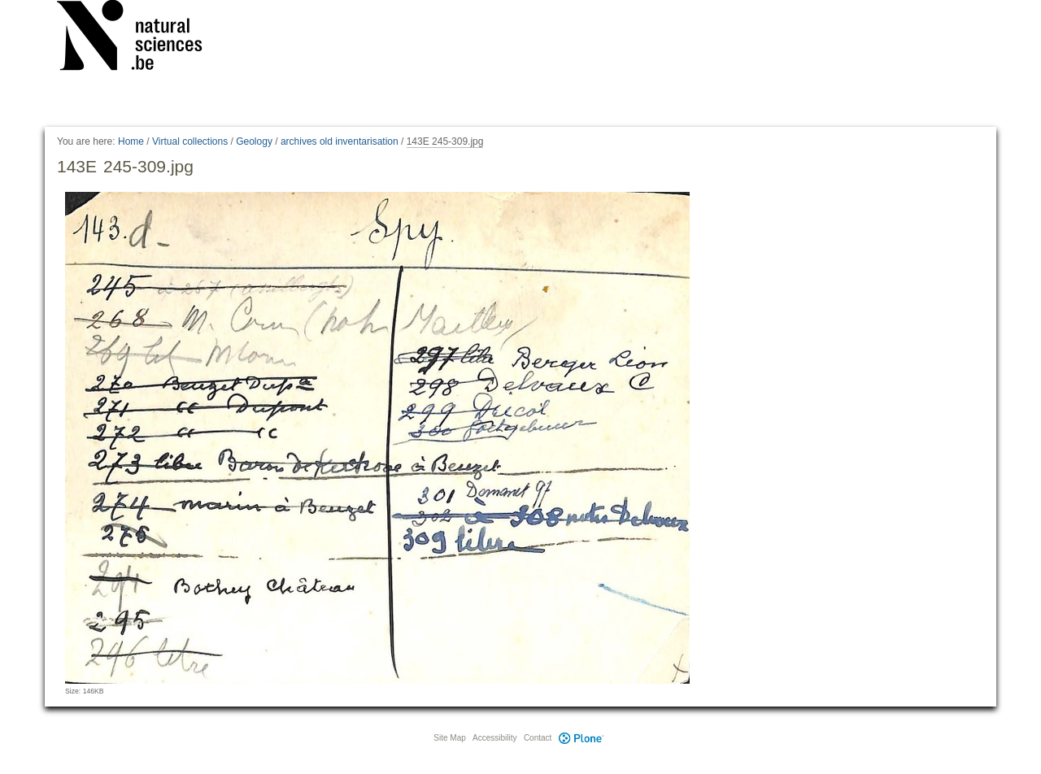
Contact (537, 737)
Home (131, 141)
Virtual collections (190, 141)
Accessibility (494, 737)
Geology (254, 141)
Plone (580, 737)
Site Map (449, 737)
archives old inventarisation (340, 141)
